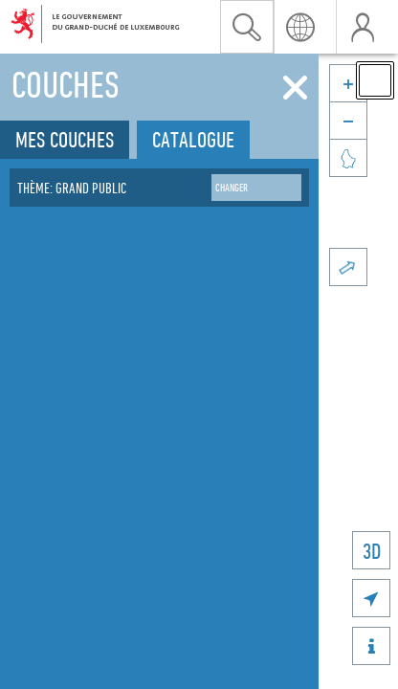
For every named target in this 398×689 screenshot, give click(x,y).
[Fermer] (295, 88)
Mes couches (64, 139)
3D (372, 551)
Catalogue (193, 139)
